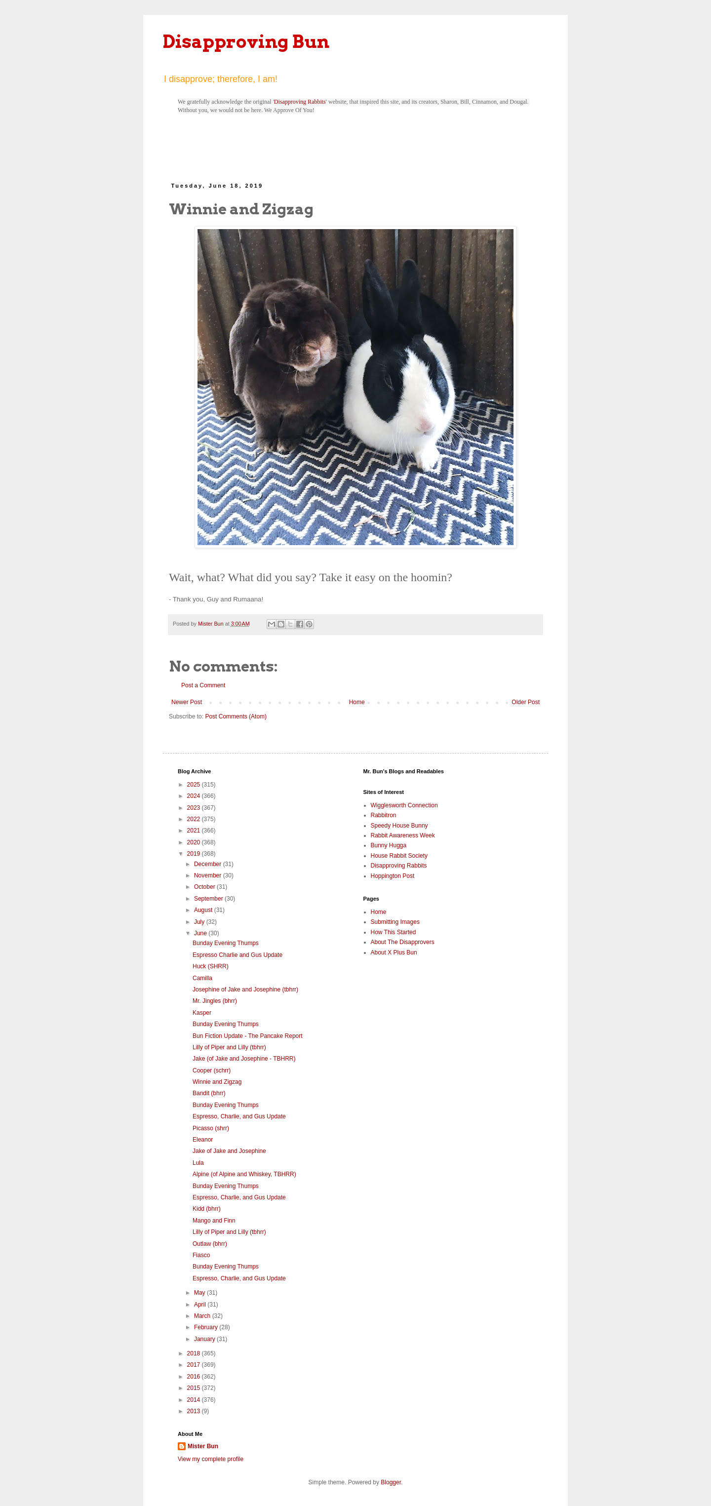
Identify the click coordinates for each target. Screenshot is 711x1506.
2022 (194, 819)
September (209, 898)
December (208, 864)
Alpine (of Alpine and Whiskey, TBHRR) (244, 1174)
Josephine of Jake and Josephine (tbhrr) (245, 989)
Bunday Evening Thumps (226, 943)
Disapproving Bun (246, 41)
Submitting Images (395, 921)
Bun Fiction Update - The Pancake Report (248, 1035)
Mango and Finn (214, 1220)
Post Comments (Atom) (236, 716)
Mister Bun (203, 1446)
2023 (194, 807)
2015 (194, 1388)
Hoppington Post (393, 875)
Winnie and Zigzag (217, 1081)
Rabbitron (383, 815)
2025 (194, 784)
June (201, 933)
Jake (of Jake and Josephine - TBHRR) (244, 1058)
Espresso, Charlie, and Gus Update (239, 1116)
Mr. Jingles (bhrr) (215, 1000)
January (205, 1339)
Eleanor (203, 1139)
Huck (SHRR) (211, 966)
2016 (194, 1376)
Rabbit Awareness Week (403, 835)
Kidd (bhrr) (207, 1208)
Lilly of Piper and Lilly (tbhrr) (229, 1047)
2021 (194, 830)
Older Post (526, 702)
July (200, 921)
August (204, 910)
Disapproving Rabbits (300, 101)
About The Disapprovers (402, 942)
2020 (194, 842)
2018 (194, 1353)
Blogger (391, 1482)
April (200, 1304)
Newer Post (186, 702)
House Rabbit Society (399, 855)
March (203, 1315)
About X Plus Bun (394, 952)
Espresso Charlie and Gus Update (237, 954)
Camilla (202, 978)
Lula (198, 1162)
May (200, 1292)
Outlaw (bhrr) (210, 1243)
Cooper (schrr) (212, 1070)
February (206, 1327)
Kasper (202, 1012)
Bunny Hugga (389, 845)
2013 (194, 1411)
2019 (194, 853)
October (205, 886)
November (208, 875)
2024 (194, 796)
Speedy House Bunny (399, 825)
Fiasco (201, 1255)
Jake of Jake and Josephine (229, 1151)
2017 (194, 1364)
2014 (194, 1399)
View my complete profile (210, 1459)
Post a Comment (203, 685)
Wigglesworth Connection (404, 805)
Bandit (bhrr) (209, 1093)
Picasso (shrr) (211, 1128)
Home (357, 702)
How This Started (393, 932)
